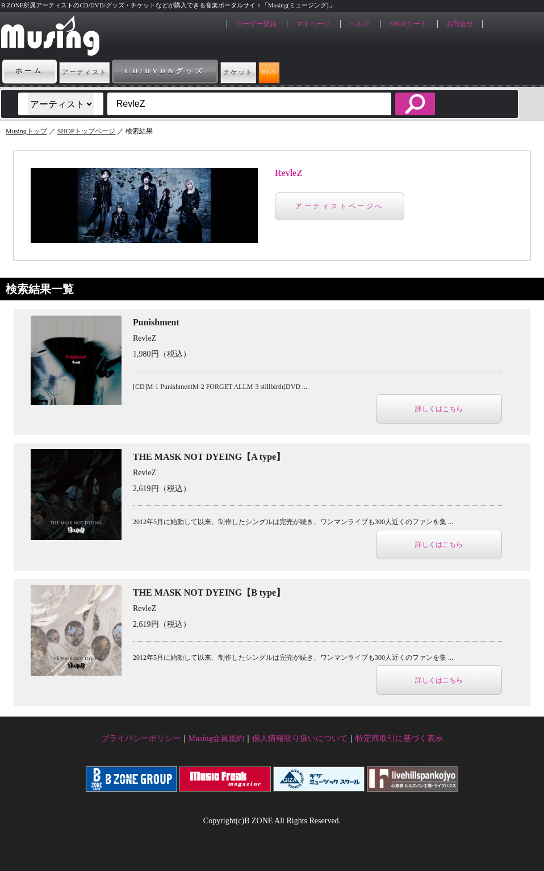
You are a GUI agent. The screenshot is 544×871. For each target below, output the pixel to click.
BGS (343, 71)
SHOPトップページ (86, 131)
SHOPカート (408, 24)
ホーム (29, 71)
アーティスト (100, 71)
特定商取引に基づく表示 (399, 738)
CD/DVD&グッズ (198, 71)
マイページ (313, 24)
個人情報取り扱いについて (300, 738)
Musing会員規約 (217, 738)
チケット (285, 71)
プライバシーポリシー (141, 738)
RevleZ (289, 173)
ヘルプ (359, 24)
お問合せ (460, 24)
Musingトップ (26, 131)
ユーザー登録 (256, 24)
